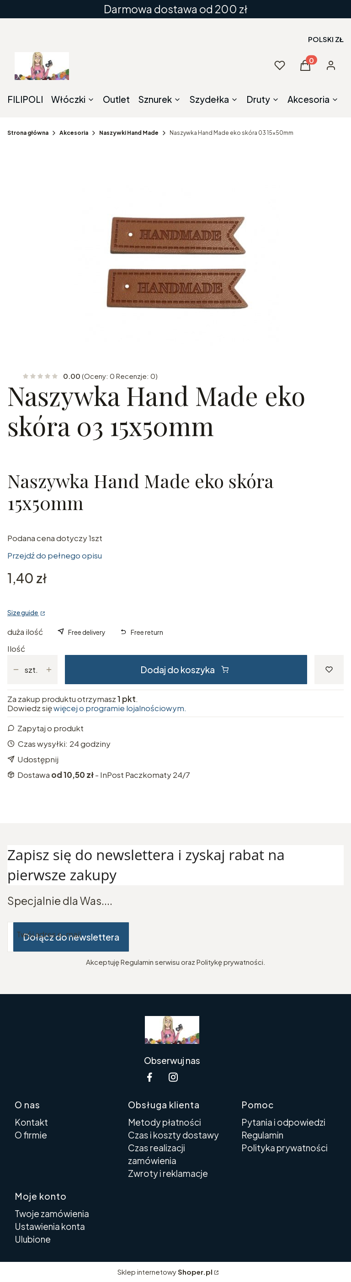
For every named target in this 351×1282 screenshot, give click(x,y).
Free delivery (87, 632)
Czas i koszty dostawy (173, 1134)
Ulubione (33, 1239)
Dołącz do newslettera (71, 936)
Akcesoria (73, 132)
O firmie (31, 1134)
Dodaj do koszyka (184, 669)
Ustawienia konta (50, 1226)
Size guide (23, 612)
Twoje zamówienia (52, 1213)
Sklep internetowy (165, 1271)
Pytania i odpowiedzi (283, 1122)
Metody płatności (164, 1122)
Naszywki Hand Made (129, 132)
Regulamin (262, 1134)
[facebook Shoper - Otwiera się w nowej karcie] (149, 1077)
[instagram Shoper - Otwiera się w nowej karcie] (173, 1077)
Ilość (16, 648)
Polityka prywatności (284, 1147)
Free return (147, 632)
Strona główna (27, 132)
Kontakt (31, 1122)
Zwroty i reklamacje (168, 1173)
